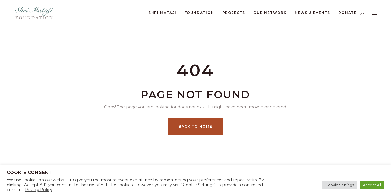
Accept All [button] (372, 185)
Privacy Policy (38, 189)
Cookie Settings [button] (339, 185)
